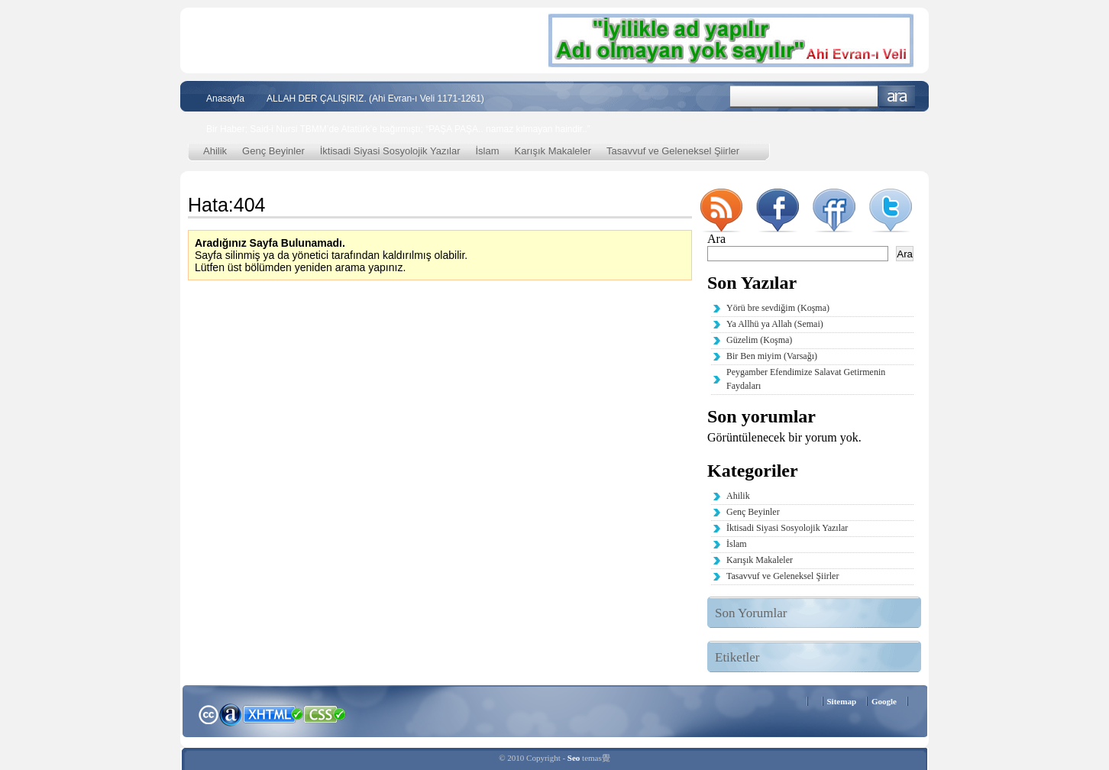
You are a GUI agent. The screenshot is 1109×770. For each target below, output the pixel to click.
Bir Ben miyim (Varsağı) (771, 356)
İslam (488, 151)
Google (884, 701)
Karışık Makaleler (553, 151)
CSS (325, 713)
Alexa (230, 714)
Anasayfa (225, 98)
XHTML (272, 712)
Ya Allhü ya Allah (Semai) (774, 324)
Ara (897, 97)
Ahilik (215, 151)
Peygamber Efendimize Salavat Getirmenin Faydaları (805, 379)
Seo (573, 757)
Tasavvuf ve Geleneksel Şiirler (672, 151)
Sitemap (842, 701)
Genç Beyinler (273, 151)
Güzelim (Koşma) (759, 340)
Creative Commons (208, 713)
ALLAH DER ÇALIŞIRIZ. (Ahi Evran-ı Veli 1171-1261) (375, 98)
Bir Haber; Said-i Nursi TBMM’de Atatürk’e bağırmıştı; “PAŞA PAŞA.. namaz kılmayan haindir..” (398, 129)
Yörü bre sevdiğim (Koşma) (777, 307)
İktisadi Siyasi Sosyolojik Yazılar (390, 151)
